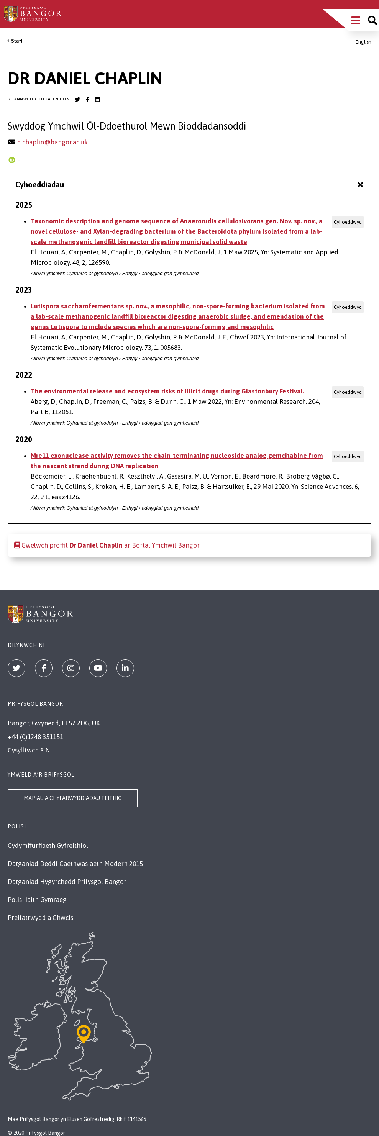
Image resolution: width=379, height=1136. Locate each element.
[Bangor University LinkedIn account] (97, 99)
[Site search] (372, 20)
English (363, 41)
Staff (17, 41)
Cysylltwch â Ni (30, 750)
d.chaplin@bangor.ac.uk (52, 142)
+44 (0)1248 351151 (35, 737)
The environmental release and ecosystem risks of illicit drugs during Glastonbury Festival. (167, 391)
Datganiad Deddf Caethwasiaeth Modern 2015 (75, 863)
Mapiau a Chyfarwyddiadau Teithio (73, 798)
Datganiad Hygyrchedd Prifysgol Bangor (67, 881)
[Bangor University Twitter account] (77, 99)
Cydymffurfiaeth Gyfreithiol (48, 845)
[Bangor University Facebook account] (87, 99)
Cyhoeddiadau (190, 184)
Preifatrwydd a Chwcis (40, 917)
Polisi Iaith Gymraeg (37, 899)
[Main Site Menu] (355, 20)
